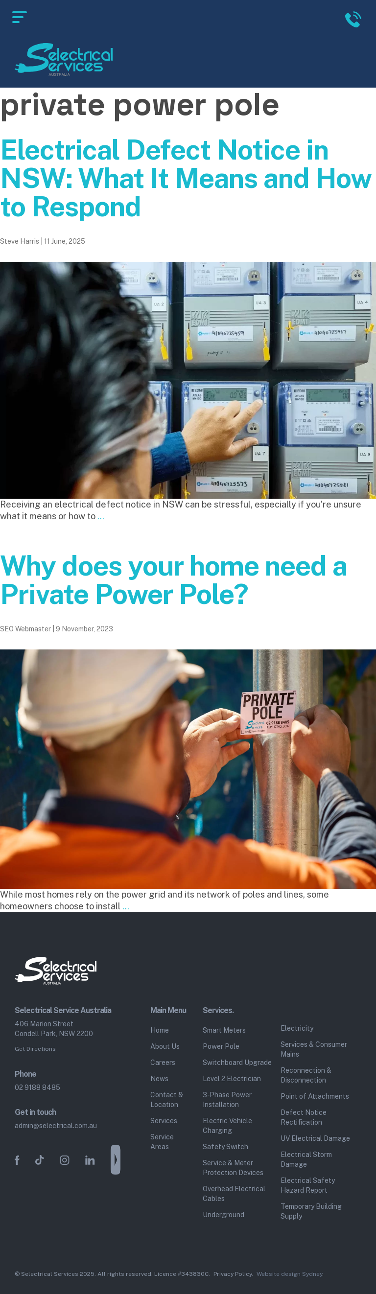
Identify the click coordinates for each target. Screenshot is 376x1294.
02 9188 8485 (37, 1087)
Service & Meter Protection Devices (233, 1168)
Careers (162, 1062)
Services (163, 1121)
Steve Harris (19, 241)
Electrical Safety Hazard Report (308, 1185)
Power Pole (221, 1046)
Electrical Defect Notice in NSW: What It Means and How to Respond (186, 178)
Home (159, 1030)
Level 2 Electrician (232, 1079)
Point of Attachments (315, 1096)
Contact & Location (166, 1100)
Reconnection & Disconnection (306, 1075)
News (159, 1079)
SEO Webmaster (25, 629)
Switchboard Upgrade (237, 1062)
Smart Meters (224, 1030)
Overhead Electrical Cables (234, 1193)
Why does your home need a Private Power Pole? (173, 580)
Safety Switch (225, 1147)
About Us (165, 1046)
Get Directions (35, 1048)
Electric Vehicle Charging (227, 1125)
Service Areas (162, 1142)
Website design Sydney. (290, 1274)
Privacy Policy (232, 1274)
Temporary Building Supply (311, 1211)
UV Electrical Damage (315, 1138)
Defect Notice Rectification (304, 1117)
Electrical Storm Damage (306, 1159)
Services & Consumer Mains (314, 1049)
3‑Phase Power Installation (227, 1100)
